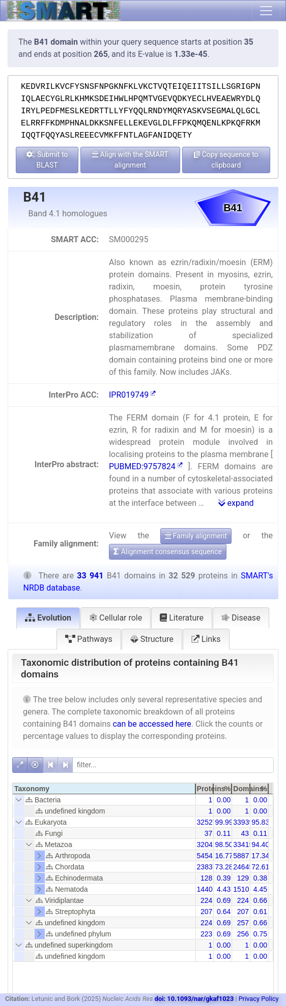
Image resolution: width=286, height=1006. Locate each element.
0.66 (260, 900)
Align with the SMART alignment (130, 159)
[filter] (173, 765)
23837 (207, 867)
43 (245, 833)
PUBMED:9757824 (146, 466)
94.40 (260, 844)
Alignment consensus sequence (167, 551)
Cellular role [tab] (115, 618)
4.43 (224, 889)
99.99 (224, 822)
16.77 (224, 856)
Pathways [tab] (88, 639)
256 (243, 934)
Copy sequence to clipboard (226, 159)
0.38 (260, 878)
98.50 (224, 844)
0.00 (224, 800)
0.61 (260, 911)
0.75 (260, 934)
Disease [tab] (241, 618)
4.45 (260, 889)
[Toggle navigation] (266, 11)
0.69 (224, 900)
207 (206, 911)
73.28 (224, 867)
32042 (207, 844)
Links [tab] (206, 639)
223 (206, 934)
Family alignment (196, 536)
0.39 (224, 878)
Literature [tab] (182, 618)
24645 (243, 867)
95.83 (260, 822)
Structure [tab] (152, 639)
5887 (241, 856)
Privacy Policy (259, 998)
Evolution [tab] (48, 618)
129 (243, 878)
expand (236, 503)
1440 (205, 889)
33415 (243, 844)
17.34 (260, 856)
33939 (243, 822)
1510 (241, 889)
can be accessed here (151, 724)
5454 (205, 856)
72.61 (260, 867)
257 (243, 923)
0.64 (224, 911)
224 (206, 900)
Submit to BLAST (47, 159)
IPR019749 (132, 395)
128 (206, 878)
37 (209, 833)
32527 (207, 822)
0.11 (224, 833)
